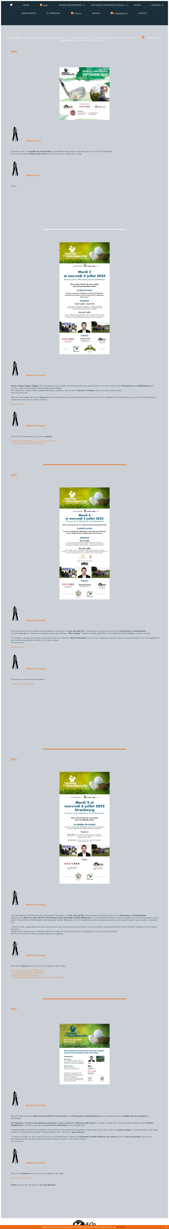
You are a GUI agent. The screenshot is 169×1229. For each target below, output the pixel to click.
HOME (26, 5)
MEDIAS (96, 13)
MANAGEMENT (29, 13)
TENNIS (137, 5)
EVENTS (76, 13)
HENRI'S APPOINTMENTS (70, 5)
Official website (18, 404)
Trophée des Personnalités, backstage (27, 443)
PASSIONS (156, 5)
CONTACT (142, 13)
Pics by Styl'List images (21, 1178)
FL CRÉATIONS (53, 13)
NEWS (44, 5)
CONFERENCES (119, 13)
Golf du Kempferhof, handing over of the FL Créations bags (37, 977)
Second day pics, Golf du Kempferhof (27, 973)
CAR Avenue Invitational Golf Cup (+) (102, 37)
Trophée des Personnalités (23, 684)
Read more (121, 1227)
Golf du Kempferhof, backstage (25, 975)
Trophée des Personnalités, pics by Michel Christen (34, 441)
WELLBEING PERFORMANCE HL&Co (108, 5)
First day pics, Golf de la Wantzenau (27, 970)
